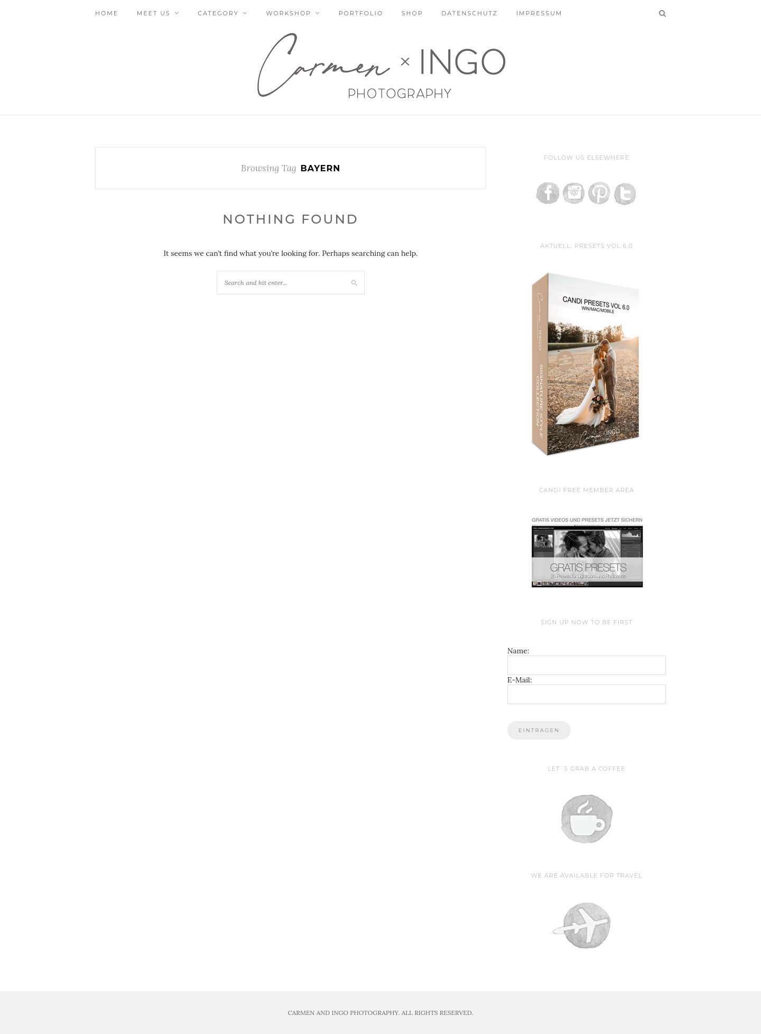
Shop (412, 13)
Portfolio (361, 13)
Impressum (539, 13)
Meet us (154, 13)
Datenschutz (469, 13)
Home (106, 13)
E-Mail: (519, 680)
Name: (518, 651)
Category (218, 13)
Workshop (288, 13)
